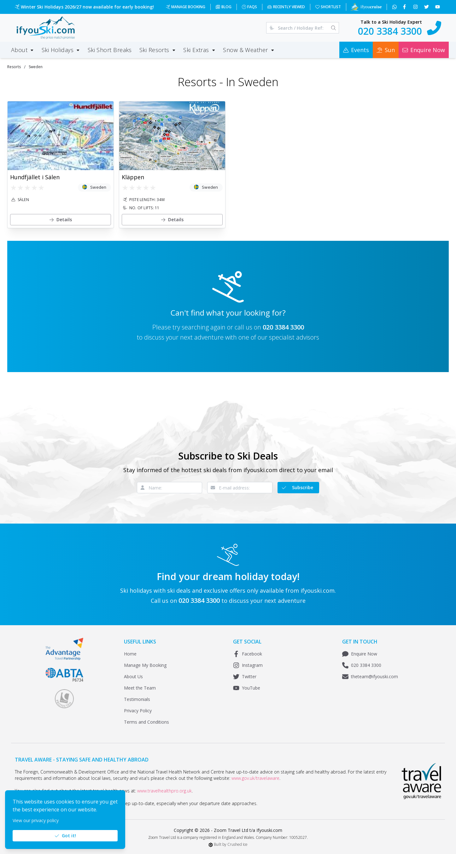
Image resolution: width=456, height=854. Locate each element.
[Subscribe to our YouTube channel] (438, 7)
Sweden (36, 66)
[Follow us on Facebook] (405, 7)
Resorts (14, 66)
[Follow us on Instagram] (416, 7)
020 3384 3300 (283, 327)
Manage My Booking (145, 665)
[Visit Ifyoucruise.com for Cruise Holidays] (366, 7)
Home (130, 654)
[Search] (333, 27)
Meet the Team (140, 688)
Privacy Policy (138, 711)
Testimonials (137, 699)
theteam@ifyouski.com (370, 676)
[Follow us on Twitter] (427, 7)
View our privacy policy (36, 820)
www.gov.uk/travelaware (255, 778)
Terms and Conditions (146, 722)
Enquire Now (359, 654)
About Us (133, 676)
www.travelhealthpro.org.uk (164, 791)
